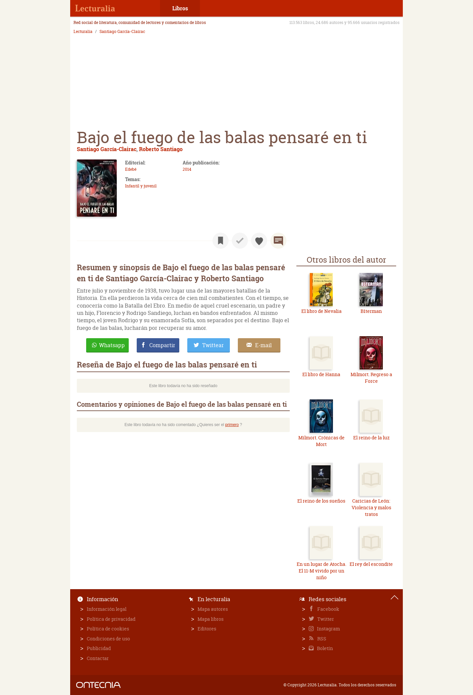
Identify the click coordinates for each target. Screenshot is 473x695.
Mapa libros (211, 619)
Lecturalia (83, 31)
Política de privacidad (111, 619)
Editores (207, 628)
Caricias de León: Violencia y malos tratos (371, 507)
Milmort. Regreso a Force (371, 377)
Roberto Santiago (161, 148)
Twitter (325, 619)
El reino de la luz (371, 437)
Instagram (328, 628)
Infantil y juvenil (141, 186)
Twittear (213, 345)
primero (232, 424)
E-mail (263, 345)
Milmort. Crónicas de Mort (321, 440)
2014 (187, 169)
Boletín (324, 648)
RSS (321, 638)
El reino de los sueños (321, 501)
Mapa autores (213, 609)
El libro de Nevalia (321, 311)
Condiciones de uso (108, 638)
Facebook (327, 609)
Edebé (130, 169)
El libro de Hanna (321, 374)
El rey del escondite (371, 564)
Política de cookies (108, 628)
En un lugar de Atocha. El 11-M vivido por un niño (321, 570)
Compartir (162, 345)
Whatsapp (112, 345)
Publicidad (99, 648)
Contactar (98, 658)
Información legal (106, 609)
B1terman (371, 311)
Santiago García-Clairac (122, 31)
